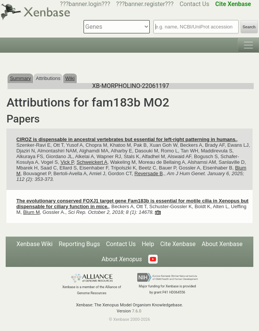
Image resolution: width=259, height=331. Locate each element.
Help (148, 244)
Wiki (70, 78)
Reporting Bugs (79, 244)
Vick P (67, 162)
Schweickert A (91, 162)
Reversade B (149, 173)
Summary (20, 78)
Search (249, 27)
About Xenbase (222, 244)
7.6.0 (136, 311)
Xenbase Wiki (35, 244)
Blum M (31, 212)
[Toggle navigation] (248, 45)
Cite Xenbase (178, 244)
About (121, 259)
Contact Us (194, 4)
